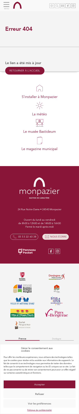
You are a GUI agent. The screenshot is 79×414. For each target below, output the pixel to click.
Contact (62, 5)
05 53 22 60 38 (27, 236)
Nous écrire (58, 236)
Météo (51, 5)
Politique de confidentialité (39, 410)
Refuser (39, 394)
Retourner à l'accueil (25, 70)
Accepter (39, 384)
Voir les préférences (39, 403)
